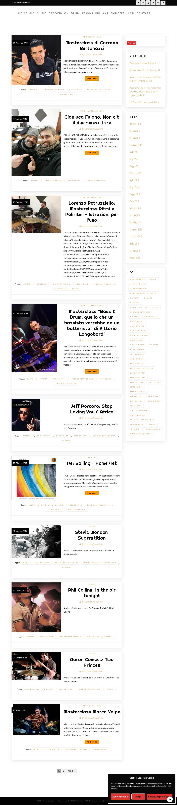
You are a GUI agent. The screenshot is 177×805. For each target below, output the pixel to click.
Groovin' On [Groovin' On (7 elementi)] (136, 340)
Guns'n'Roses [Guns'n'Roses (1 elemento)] (137, 345)
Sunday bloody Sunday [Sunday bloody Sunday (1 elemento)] (142, 420)
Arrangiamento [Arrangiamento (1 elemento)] (138, 288)
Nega (138, 796)
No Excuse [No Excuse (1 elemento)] (153, 396)
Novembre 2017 (135, 145)
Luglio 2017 (133, 152)
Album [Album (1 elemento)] (153, 279)
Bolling (59, 505)
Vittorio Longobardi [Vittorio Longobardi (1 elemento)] (141, 434)
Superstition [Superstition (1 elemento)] (136, 424)
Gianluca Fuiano (53, 180)
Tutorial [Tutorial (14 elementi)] (134, 429)
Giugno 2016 (134, 187)
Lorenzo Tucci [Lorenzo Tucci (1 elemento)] (137, 373)
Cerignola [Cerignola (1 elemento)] (135, 303)
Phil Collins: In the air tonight (92, 592)
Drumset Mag (44, 436)
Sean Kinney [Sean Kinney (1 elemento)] (154, 401)
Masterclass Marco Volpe (92, 712)
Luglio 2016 (134, 180)
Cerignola (42, 284)
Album (32, 505)
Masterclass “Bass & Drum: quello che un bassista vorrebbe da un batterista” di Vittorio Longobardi (91, 322)
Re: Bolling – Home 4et (92, 463)
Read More (92, 78)
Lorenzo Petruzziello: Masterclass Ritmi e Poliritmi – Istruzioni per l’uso (91, 211)
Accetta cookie (120, 796)
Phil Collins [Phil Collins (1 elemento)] (136, 401)
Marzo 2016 (134, 201)
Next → (72, 770)
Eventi (82, 111)
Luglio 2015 (134, 243)
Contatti (144, 13)
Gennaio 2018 (134, 138)
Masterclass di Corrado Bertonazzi (91, 45)
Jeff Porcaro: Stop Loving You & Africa (92, 409)
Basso (30, 379)
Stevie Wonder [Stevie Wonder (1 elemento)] (137, 415)
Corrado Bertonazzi (53, 89)
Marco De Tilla (55, 510)
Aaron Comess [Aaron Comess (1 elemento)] (137, 279)
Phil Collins (93, 637)
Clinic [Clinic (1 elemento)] (156, 307)
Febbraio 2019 (135, 124)
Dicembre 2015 (135, 222)
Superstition (110, 563)
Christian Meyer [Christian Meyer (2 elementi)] (138, 307)
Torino (75, 289)
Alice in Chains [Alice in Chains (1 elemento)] (138, 284)
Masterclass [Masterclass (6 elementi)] (155, 382)
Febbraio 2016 (135, 208)
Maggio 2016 (134, 194)
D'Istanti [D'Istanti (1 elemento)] (134, 317)
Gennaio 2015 (134, 250)
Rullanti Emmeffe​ (110, 13)
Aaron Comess (31, 689)
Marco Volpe (99, 749)
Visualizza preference (159, 796)
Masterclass (89, 37)
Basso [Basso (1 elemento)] (153, 293)
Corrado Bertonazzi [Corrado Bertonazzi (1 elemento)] (140, 312)
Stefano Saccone (76, 510)
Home (22, 13)
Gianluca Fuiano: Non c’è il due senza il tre (92, 119)
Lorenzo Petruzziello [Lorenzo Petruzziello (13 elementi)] (141, 368)
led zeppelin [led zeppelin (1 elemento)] (136, 363)
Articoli (92, 457)
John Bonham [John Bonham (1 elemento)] (137, 359)
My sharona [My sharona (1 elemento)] (136, 396)
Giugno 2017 (134, 159)
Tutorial (92, 400)
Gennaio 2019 (134, 131)
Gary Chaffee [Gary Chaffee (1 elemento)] (137, 326)
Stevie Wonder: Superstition (92, 535)
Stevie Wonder (90, 563)
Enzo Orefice (75, 505)
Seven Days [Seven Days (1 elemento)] (136, 406)
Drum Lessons (82, 13)
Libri (130, 13)
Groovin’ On (59, 13)
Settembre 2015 (135, 236)
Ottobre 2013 (134, 257)
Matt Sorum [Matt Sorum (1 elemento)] (136, 387)
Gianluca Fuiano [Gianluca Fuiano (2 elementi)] (139, 335)
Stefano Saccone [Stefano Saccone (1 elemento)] (138, 410)
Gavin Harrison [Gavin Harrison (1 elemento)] (138, 331)
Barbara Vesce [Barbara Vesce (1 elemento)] (138, 293)
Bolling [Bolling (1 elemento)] (148, 298)
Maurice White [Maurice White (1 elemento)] (138, 392)
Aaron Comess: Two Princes (92, 662)
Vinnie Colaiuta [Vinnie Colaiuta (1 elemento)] (152, 429)
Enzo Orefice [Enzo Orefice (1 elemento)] (137, 321)
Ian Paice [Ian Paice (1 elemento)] (153, 345)
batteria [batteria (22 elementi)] (134, 298)
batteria (33, 89)
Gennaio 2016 (134, 215)
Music (41, 13)
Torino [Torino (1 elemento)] (152, 424)
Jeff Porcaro (81, 436)
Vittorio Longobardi (66, 383)
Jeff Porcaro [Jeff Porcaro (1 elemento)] (137, 354)
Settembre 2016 (135, 173)
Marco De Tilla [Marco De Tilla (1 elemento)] (138, 377)
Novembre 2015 (135, 229)
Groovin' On (75, 89)
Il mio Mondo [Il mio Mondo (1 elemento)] (137, 349)
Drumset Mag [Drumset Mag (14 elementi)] (151, 317)
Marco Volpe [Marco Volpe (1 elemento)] (136, 382)
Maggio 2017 (134, 166)
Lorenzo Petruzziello (94, 54)
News (98, 37)
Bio (32, 13)
